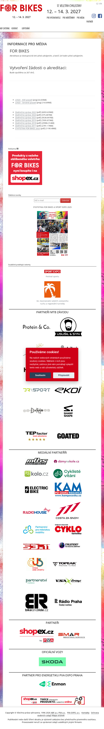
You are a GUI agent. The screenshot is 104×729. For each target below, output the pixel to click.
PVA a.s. (62, 712)
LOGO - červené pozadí (25, 102)
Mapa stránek (58, 715)
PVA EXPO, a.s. (73, 712)
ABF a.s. (54, 712)
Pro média (80, 17)
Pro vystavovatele (54, 17)
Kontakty (85, 712)
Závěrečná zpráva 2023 (25, 117)
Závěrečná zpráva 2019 (25, 120)
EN (100, 3)
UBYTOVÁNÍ (26, 28)
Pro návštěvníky (69, 17)
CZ (97, 3)
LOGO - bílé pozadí (23, 100)
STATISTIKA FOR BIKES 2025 (27, 128)
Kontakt (15, 28)
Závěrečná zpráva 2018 (25, 123)
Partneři (89, 21)
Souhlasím (40, 375)
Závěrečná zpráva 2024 (25, 115)
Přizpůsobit (63, 375)
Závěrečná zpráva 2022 (25, 112)
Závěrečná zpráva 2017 (25, 125)
